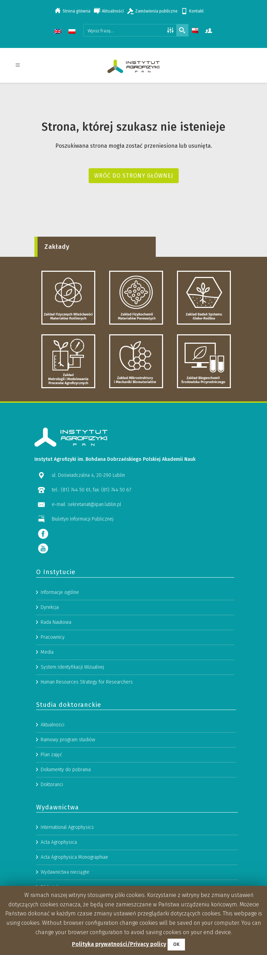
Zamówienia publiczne (156, 11)
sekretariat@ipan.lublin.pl (94, 673)
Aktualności (113, 11)
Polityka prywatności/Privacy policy (119, 944)
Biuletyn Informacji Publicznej (82, 687)
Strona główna (76, 11)
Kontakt (196, 11)
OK (176, 944)
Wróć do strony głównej (133, 175)
